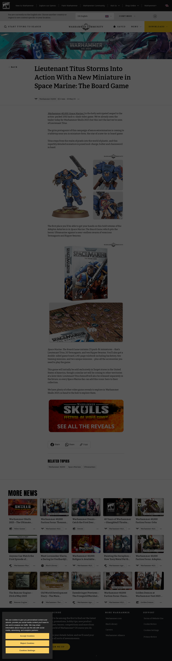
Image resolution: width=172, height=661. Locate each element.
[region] (27, 635)
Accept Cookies (27, 636)
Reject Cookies (27, 643)
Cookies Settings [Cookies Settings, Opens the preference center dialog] (27, 650)
